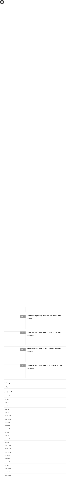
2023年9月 (7, 424)
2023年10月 (8, 421)
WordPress (26, 487)
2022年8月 (7, 461)
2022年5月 (7, 467)
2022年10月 (8, 454)
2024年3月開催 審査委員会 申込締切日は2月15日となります (44, 334)
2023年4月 (7, 441)
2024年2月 (7, 411)
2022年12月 (8, 447)
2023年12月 (8, 418)
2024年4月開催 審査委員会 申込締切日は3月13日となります (44, 318)
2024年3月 (7, 408)
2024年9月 (7, 398)
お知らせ (7, 389)
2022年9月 (7, 457)
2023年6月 (7, 434)
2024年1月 (7, 414)
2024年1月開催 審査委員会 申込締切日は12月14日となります (44, 367)
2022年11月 (8, 451)
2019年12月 (8, 477)
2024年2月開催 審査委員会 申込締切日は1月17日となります (44, 351)
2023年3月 (7, 444)
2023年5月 (7, 437)
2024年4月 (7, 404)
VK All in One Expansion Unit (45, 487)
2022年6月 (7, 464)
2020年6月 (7, 474)
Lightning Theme (34, 487)
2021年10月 (8, 470)
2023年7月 (7, 431)
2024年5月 (7, 401)
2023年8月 (7, 428)
